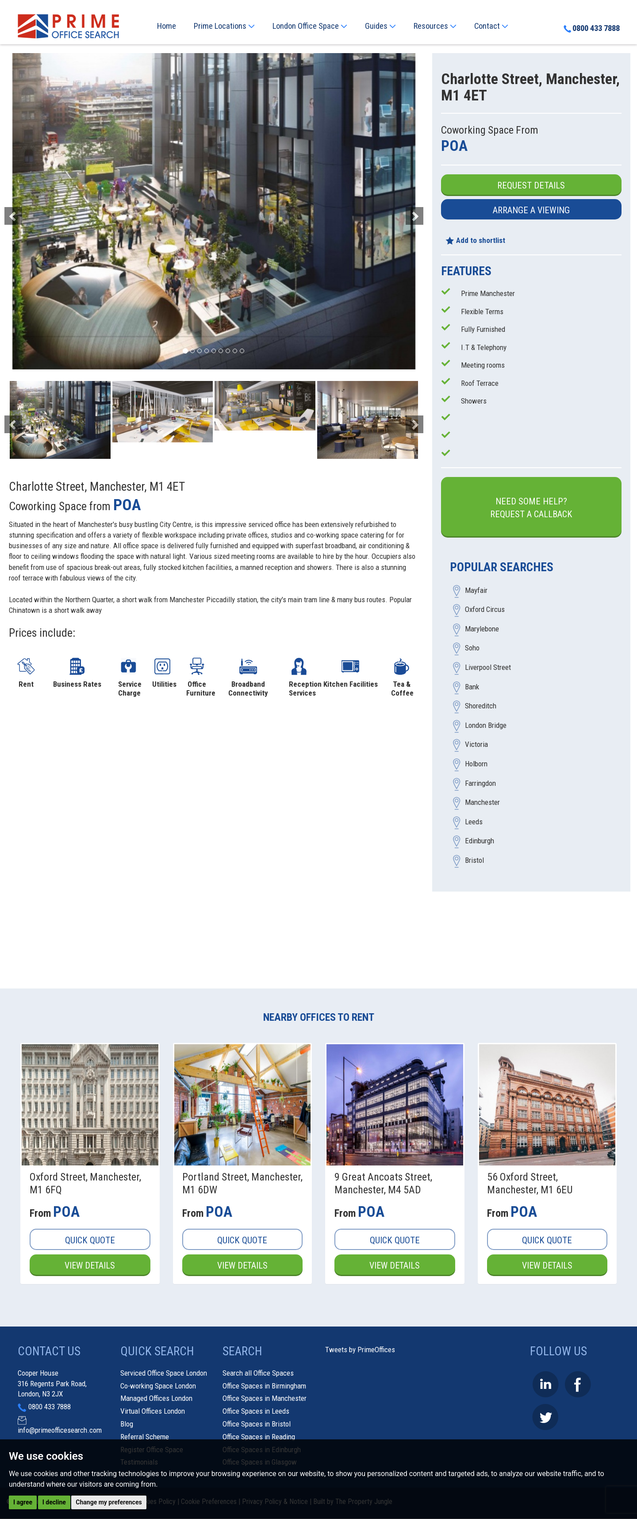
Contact (491, 26)
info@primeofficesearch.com (60, 1430)
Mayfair (476, 590)
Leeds (474, 821)
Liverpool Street (488, 667)
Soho (472, 648)
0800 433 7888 (591, 29)
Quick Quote (90, 1240)
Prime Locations (224, 26)
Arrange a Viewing (531, 210)
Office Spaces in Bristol (257, 1424)
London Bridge (486, 725)
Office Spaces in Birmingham (264, 1385)
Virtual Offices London (152, 1411)
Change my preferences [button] (109, 1502)
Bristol (474, 860)
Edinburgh (479, 841)
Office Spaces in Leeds (256, 1411)
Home (166, 26)
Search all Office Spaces (258, 1373)
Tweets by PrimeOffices (360, 1349)
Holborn (476, 763)
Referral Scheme (144, 1436)
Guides (380, 26)
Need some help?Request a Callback (531, 507)
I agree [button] (22, 1502)
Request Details (531, 185)
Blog (126, 1424)
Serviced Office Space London (163, 1373)
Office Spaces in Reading (259, 1436)
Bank (472, 686)
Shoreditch (480, 706)
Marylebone (482, 628)
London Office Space (309, 26)
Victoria (476, 744)
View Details (90, 1265)
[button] (39, 211)
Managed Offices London (156, 1398)
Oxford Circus (485, 609)
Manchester (482, 802)
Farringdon (480, 783)
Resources (435, 26)
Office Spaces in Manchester (265, 1398)
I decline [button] (54, 1502)
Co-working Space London (158, 1385)
